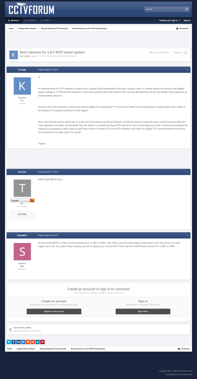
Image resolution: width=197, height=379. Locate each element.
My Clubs (22, 214)
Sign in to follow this (160, 52)
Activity (31, 20)
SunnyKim (22, 235)
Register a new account (54, 311)
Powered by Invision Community (178, 374)
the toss (22, 172)
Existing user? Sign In (170, 20)
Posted (48, 70)
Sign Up (187, 20)
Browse (15, 20)
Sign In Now (143, 311)
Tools (46, 20)
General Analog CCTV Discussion (62, 56)
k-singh (26, 56)
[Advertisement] (98, 40)
